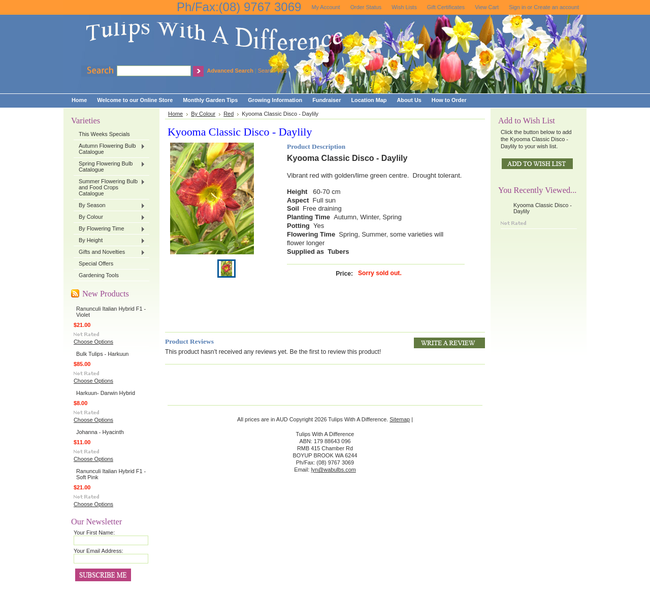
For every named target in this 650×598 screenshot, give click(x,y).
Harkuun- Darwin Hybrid (105, 393)
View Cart (487, 7)
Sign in (517, 7)
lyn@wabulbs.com (333, 470)
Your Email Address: (98, 551)
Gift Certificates (446, 7)
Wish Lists (404, 7)
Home (175, 114)
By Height (109, 240)
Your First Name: (94, 532)
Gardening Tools (99, 275)
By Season (109, 205)
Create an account (556, 7)
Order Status (366, 7)
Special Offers (96, 263)
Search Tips (272, 71)
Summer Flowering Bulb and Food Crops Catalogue (109, 187)
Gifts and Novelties (109, 252)
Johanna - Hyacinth (100, 432)
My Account (325, 7)
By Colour (109, 217)
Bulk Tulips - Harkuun (102, 354)
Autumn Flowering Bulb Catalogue (109, 149)
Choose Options (93, 342)
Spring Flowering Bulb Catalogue (109, 166)
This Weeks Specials (104, 134)
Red (228, 114)
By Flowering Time (109, 228)
